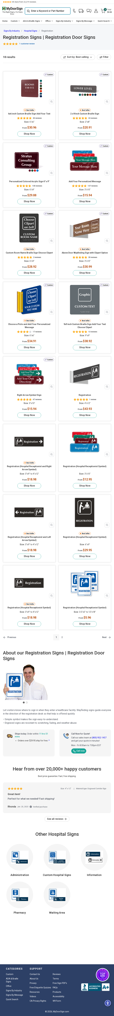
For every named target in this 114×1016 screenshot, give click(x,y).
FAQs (55, 987)
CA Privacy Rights (38, 1001)
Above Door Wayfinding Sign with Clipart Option (85, 253)
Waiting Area (57, 912)
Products (57, 992)
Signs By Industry (63, 21)
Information (94, 875)
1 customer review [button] (27, 44)
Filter (104, 57)
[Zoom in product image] (51, 101)
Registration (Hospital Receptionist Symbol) (84, 466)
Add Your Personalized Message (85, 181)
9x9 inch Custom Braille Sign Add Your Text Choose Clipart (85, 325)
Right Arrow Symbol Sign (29, 395)
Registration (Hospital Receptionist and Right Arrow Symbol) (29, 468)
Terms (56, 978)
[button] (89, 11)
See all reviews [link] (57, 819)
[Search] (48, 11)
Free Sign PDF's (60, 983)
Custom (14, 21)
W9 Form (57, 1001)
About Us (34, 978)
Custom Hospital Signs (57, 875)
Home (5, 21)
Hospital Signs (30, 31)
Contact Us (35, 974)
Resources (35, 992)
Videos (33, 996)
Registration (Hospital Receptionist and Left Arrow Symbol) (29, 538)
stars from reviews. (24, 2)
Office (48, 21)
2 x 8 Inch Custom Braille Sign (84, 114)
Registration (85, 395)
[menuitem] (5, 21)
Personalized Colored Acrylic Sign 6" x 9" (29, 181)
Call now (79, 751)
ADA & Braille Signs (31, 21)
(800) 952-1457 (99, 738)
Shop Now (29, 133)
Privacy (33, 983)
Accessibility (58, 996)
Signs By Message (84, 21)
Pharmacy (20, 912)
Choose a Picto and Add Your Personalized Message (29, 325)
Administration (20, 875)
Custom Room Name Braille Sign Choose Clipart (29, 253)
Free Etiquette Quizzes (40, 987)
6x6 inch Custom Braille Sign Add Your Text (29, 114)
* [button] (49, 740)
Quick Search (104, 21)
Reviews (57, 974)
